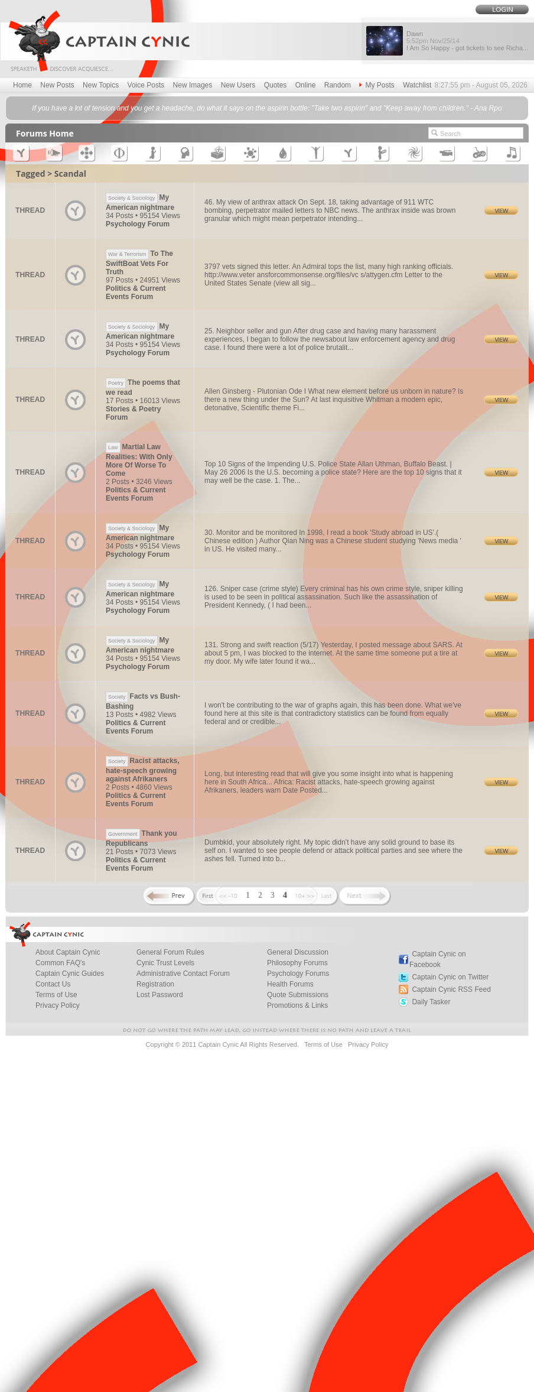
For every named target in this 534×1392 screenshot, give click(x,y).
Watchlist (417, 85)
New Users (238, 85)
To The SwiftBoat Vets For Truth (139, 262)
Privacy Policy (57, 1005)
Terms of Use (56, 995)
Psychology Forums (298, 973)
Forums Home (45, 133)
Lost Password (159, 995)
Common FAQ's (60, 963)
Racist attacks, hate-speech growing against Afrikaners (143, 770)
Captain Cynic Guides (69, 973)
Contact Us (52, 984)
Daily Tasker (431, 1002)
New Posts (57, 85)
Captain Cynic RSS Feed (451, 989)
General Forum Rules (170, 952)
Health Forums (290, 984)
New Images (193, 85)
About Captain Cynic (67, 952)
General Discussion (297, 952)
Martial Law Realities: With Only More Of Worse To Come (139, 460)
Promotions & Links (297, 1005)
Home (22, 85)
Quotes (275, 85)
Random (337, 85)
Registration (155, 984)
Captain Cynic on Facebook (437, 959)
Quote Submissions (297, 995)
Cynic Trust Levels (165, 963)
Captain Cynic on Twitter (450, 977)
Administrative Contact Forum (183, 973)
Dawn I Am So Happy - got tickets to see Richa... (467, 40)
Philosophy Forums (297, 963)
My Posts (376, 85)
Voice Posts (146, 85)
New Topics (101, 85)
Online (305, 85)
